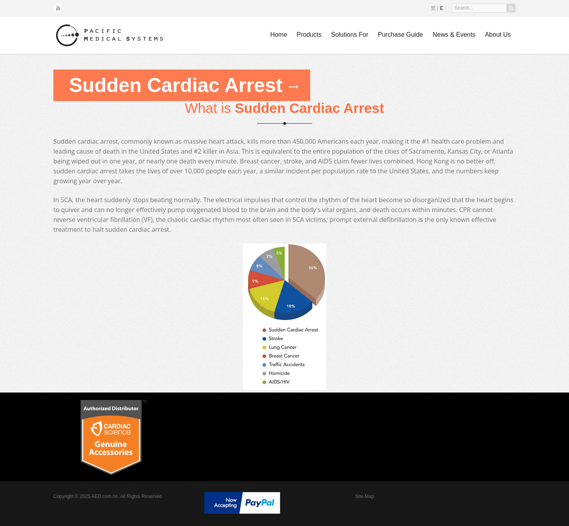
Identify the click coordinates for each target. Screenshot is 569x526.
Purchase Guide (400, 34)
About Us (498, 34)
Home (278, 34)
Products (309, 34)
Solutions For (349, 34)
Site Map (364, 496)
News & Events (454, 34)
